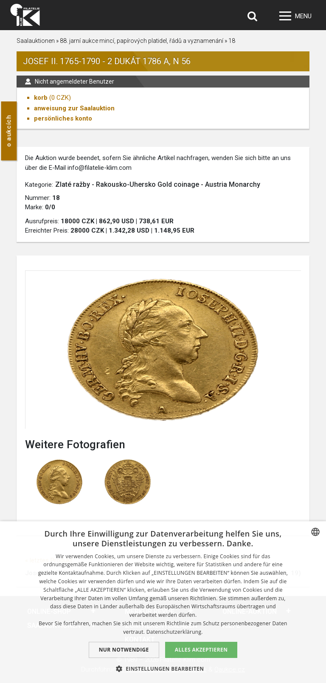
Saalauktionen (36, 40)
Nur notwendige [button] (124, 649)
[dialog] (163, 602)
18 (231, 40)
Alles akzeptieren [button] (201, 649)
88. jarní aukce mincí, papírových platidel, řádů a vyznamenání (141, 40)
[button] (163, 668)
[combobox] (315, 532)
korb (41, 97)
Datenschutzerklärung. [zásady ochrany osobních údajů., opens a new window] (174, 631)
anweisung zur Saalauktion (74, 108)
